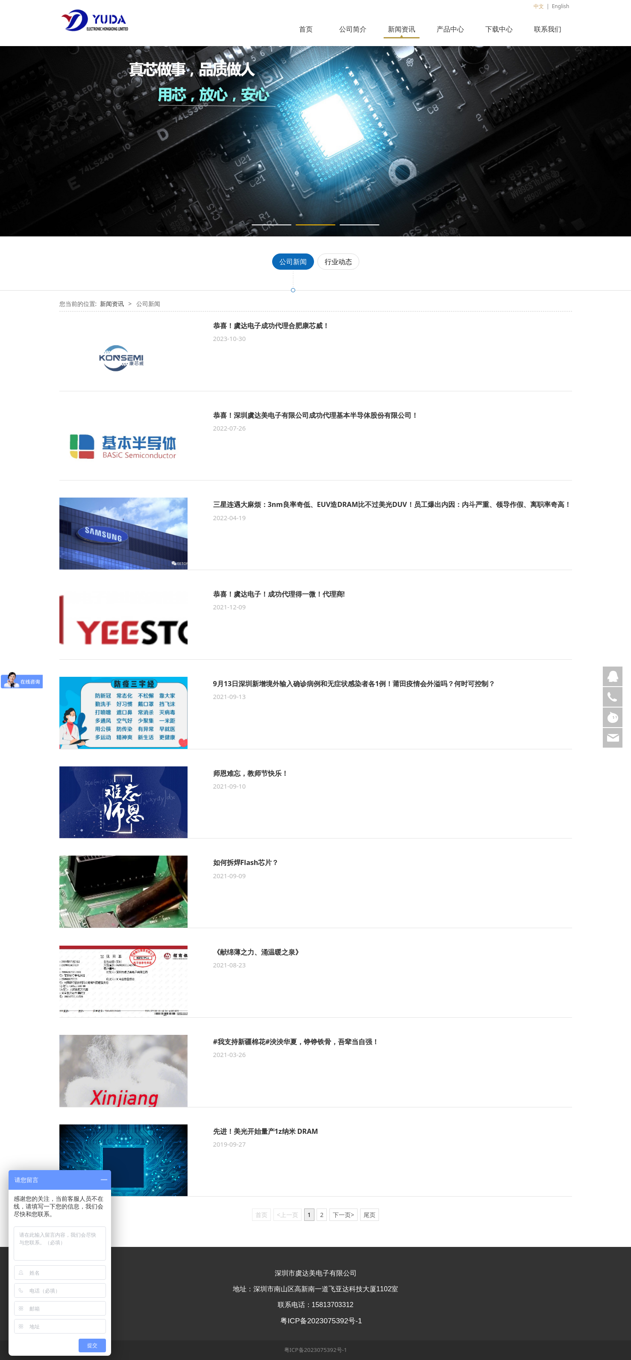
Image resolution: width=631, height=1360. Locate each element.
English (560, 6)
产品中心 (450, 29)
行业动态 (338, 261)
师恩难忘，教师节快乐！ (250, 773)
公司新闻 (293, 261)
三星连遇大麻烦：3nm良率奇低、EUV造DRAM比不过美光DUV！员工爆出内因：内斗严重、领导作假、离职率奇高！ (392, 504)
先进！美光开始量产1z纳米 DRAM (265, 1131)
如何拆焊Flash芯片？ (246, 862)
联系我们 (547, 29)
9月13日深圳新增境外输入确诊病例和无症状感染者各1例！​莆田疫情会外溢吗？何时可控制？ (354, 683)
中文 (539, 6)
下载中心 (499, 29)
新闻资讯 (401, 29)
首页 (306, 29)
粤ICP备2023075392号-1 (315, 1350)
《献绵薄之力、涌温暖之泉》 (257, 952)
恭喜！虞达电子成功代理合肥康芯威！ (271, 325)
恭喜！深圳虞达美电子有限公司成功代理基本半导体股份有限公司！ (315, 415)
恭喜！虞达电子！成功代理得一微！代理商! (279, 594)
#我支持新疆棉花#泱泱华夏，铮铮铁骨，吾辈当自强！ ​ (297, 1041)
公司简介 (353, 29)
